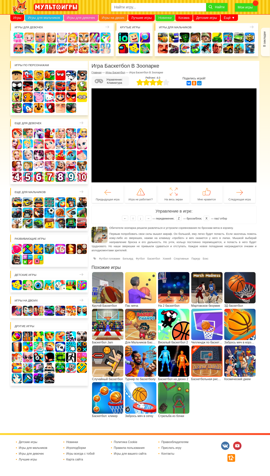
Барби (51, 38)
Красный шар (60, 75)
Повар (60, 166)
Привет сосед (163, 48)
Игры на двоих (113, 18)
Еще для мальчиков (30, 192)
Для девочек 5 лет (28, 177)
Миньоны (82, 97)
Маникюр (95, 38)
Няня (60, 133)
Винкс (17, 133)
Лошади (39, 133)
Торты (62, 48)
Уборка (62, 38)
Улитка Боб (50, 75)
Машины (239, 38)
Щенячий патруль (39, 108)
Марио (60, 97)
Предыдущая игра (107, 199)
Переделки (50, 166)
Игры (17, 18)
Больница (82, 133)
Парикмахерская (39, 144)
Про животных (82, 166)
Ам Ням (82, 86)
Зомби (185, 38)
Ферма (60, 155)
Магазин (71, 144)
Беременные (82, 155)
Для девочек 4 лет (17, 177)
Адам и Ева (39, 75)
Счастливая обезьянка (28, 97)
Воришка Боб (82, 75)
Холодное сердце (28, 155)
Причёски (17, 144)
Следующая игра (240, 199)
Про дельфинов (29, 48)
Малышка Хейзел (29, 38)
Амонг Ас (123, 48)
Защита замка (228, 38)
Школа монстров (39, 155)
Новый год (39, 166)
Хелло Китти (50, 97)
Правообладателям (174, 442)
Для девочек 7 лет (50, 177)
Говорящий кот (17, 108)
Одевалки (18, 38)
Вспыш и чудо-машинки (60, 86)
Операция (105, 48)
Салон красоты (95, 48)
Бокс (205, 258)
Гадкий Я (60, 108)
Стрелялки (174, 38)
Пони (71, 155)
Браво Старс (250, 38)
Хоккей (167, 258)
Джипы (228, 48)
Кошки (84, 38)
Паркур (206, 48)
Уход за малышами (40, 38)
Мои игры (245, 7)
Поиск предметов (145, 38)
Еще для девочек (28, 123)
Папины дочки (28, 166)
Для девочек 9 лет (71, 177)
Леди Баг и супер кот (28, 86)
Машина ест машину (185, 48)
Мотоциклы (239, 48)
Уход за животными (84, 48)
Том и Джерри (50, 86)
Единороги (105, 38)
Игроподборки (76, 447)
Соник (28, 108)
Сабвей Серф (71, 86)
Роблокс (17, 75)
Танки (217, 38)
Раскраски (50, 133)
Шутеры (174, 48)
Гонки (163, 38)
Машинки (195, 48)
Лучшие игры (141, 18)
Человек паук (50, 108)
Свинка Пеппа (39, 97)
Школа (28, 133)
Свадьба (17, 155)
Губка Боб (17, 97)
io (123, 38)
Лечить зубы (71, 166)
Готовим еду (73, 48)
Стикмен (17, 86)
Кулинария (40, 48)
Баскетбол (153, 258)
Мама (71, 133)
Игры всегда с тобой (80, 453)
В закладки (264, 39)
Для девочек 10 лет (82, 177)
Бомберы (71, 108)
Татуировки (51, 48)
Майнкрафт (195, 38)
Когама (183, 18)
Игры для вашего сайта (130, 453)
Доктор (73, 38)
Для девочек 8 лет (60, 177)
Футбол (140, 258)
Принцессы (28, 144)
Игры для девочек (81, 18)
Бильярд (128, 258)
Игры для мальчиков (44, 18)
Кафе (60, 144)
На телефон (145, 48)
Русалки (50, 155)
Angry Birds (71, 97)
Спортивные (181, 258)
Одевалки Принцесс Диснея (17, 166)
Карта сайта (74, 459)
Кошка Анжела (82, 144)
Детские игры (206, 18)
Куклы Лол (18, 48)
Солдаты (206, 38)
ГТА (217, 48)
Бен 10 (39, 86)
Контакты (167, 453)
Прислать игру (171, 447)
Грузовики (250, 48)
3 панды (71, 75)
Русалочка (50, 144)
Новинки (165, 18)
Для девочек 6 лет (39, 177)
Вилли (28, 75)
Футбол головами (109, 258)
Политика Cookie (125, 442)
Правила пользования (129, 447)
